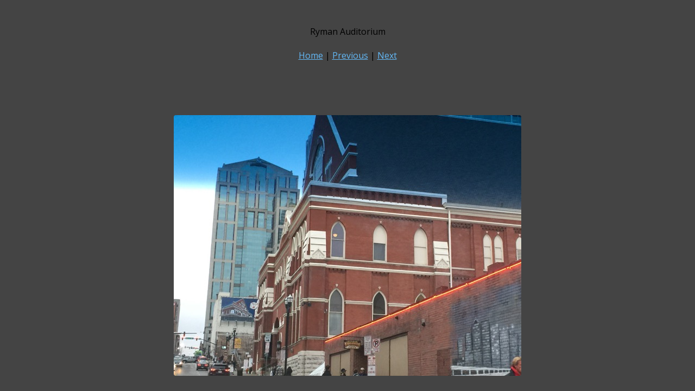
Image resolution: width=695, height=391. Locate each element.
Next (387, 55)
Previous (350, 55)
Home (311, 55)
